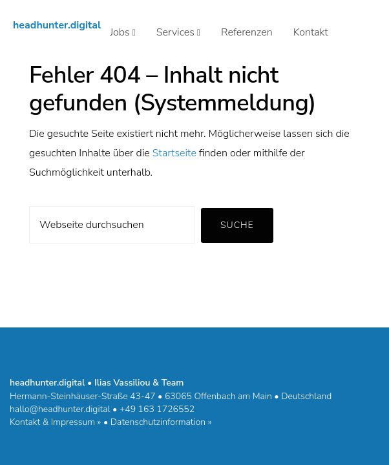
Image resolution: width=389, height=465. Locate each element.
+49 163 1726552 (157, 409)
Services (178, 32)
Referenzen (247, 32)
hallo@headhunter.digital (60, 409)
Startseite (174, 153)
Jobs (123, 32)
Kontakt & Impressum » (55, 422)
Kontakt (310, 32)
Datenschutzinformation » (161, 422)
